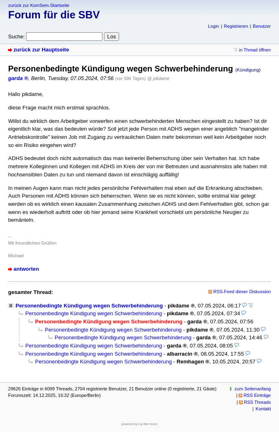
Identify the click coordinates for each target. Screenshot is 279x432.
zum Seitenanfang (253, 388)
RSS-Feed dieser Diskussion (242, 291)
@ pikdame (158, 78)
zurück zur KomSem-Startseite (38, 5)
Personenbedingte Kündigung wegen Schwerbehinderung (89, 306)
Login (213, 26)
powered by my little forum (140, 424)
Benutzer (262, 26)
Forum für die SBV (54, 14)
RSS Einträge (257, 395)
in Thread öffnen (255, 49)
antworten (26, 269)
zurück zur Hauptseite (41, 50)
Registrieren (236, 26)
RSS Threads (257, 402)
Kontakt (263, 408)
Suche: (16, 36)
